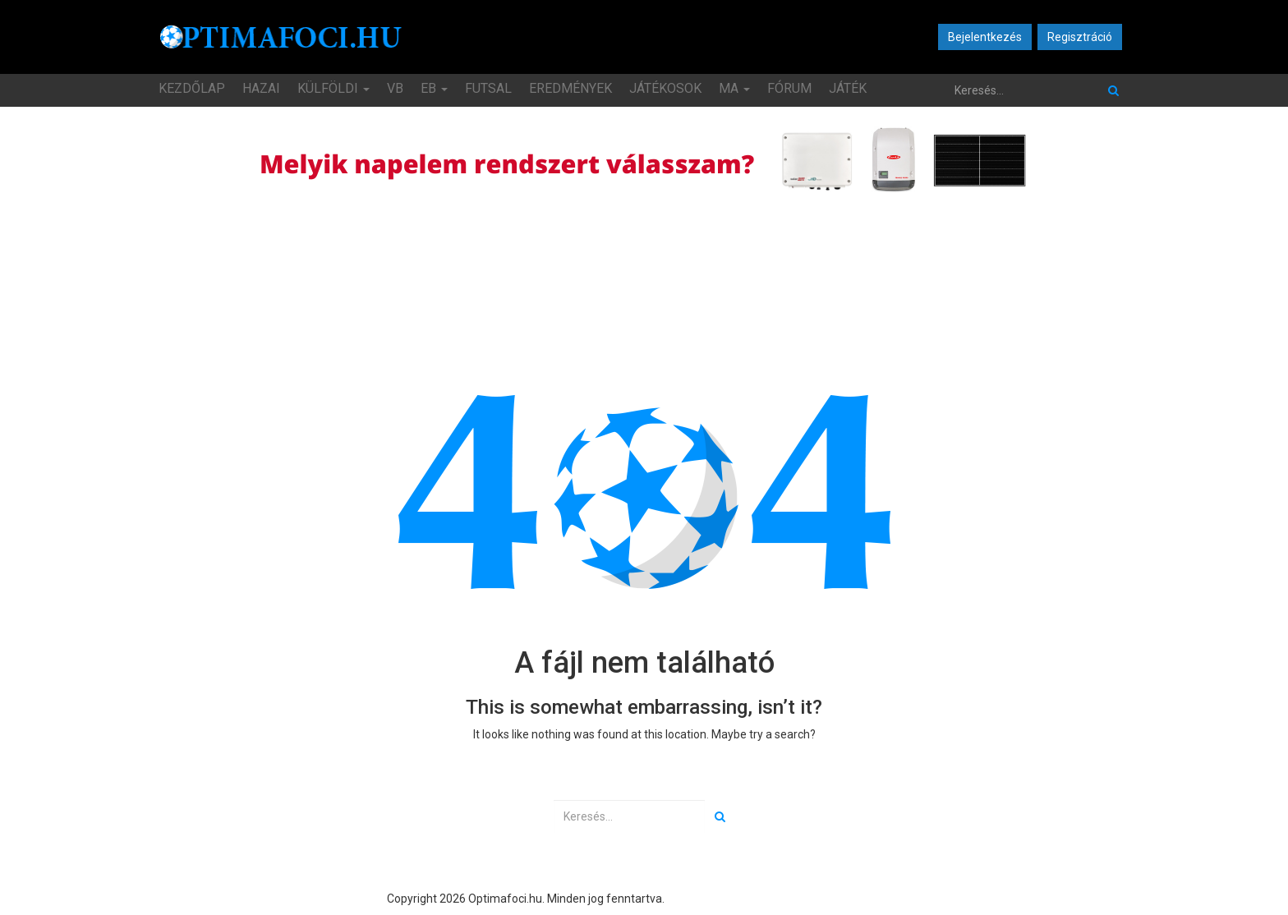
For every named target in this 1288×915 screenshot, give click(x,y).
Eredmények (570, 88)
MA (734, 88)
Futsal (488, 88)
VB (395, 88)
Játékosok (665, 88)
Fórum (789, 88)
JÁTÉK (848, 88)
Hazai (261, 88)
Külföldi (333, 88)
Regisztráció (1079, 37)
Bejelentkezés (985, 37)
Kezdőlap (192, 88)
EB (434, 88)
